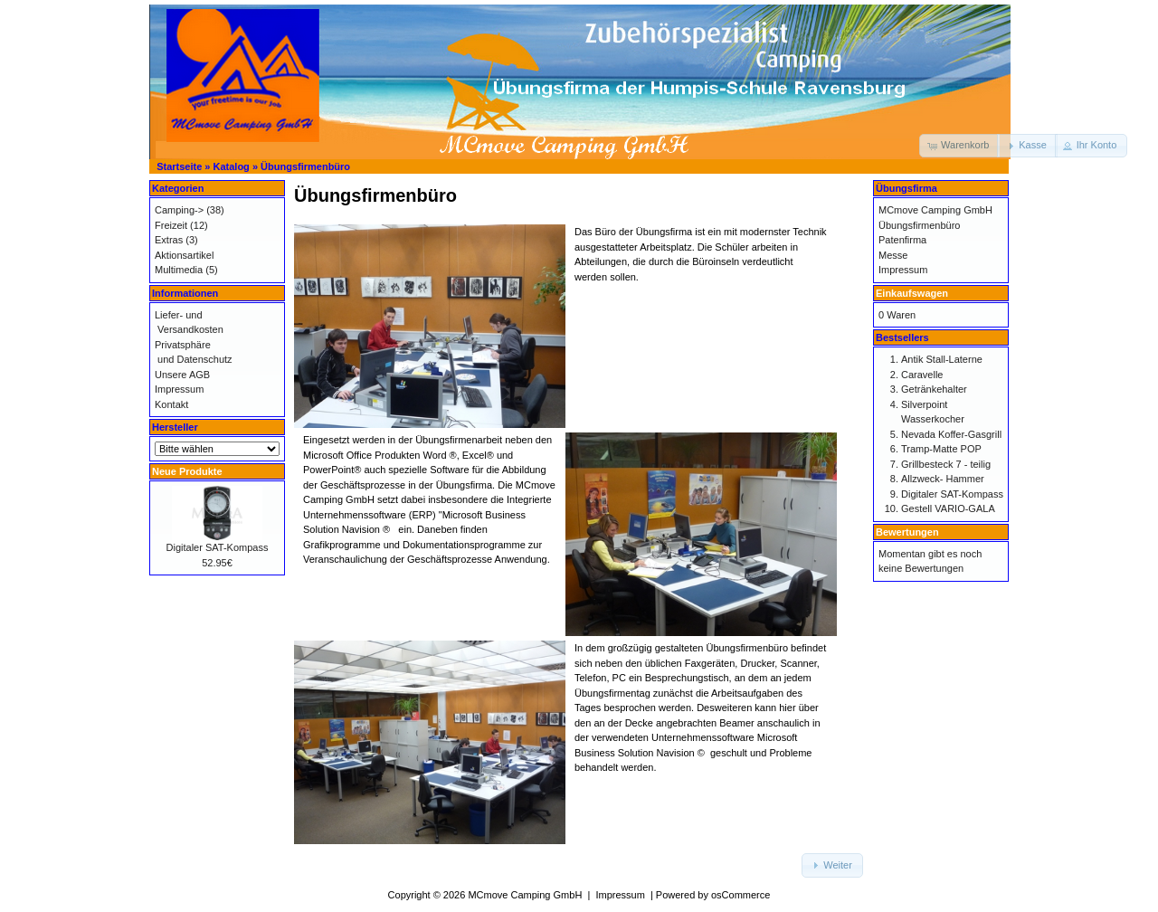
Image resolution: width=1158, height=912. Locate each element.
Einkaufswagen (912, 293)
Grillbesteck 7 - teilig (946, 464)
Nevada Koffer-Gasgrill (951, 434)
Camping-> (179, 209)
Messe (892, 255)
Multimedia (179, 269)
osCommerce (740, 894)
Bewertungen (907, 532)
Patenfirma (902, 239)
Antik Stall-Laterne (941, 359)
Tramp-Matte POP (941, 448)
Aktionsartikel (184, 255)
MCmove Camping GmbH (935, 209)
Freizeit (171, 225)
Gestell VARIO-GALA (948, 508)
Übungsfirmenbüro (305, 166)
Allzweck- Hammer (942, 478)
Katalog (232, 166)
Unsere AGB (182, 374)
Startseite (179, 166)
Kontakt (171, 404)
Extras (169, 239)
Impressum (179, 389)
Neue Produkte (187, 471)
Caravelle (922, 374)
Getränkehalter (934, 389)
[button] (959, 145)
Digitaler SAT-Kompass (217, 547)
